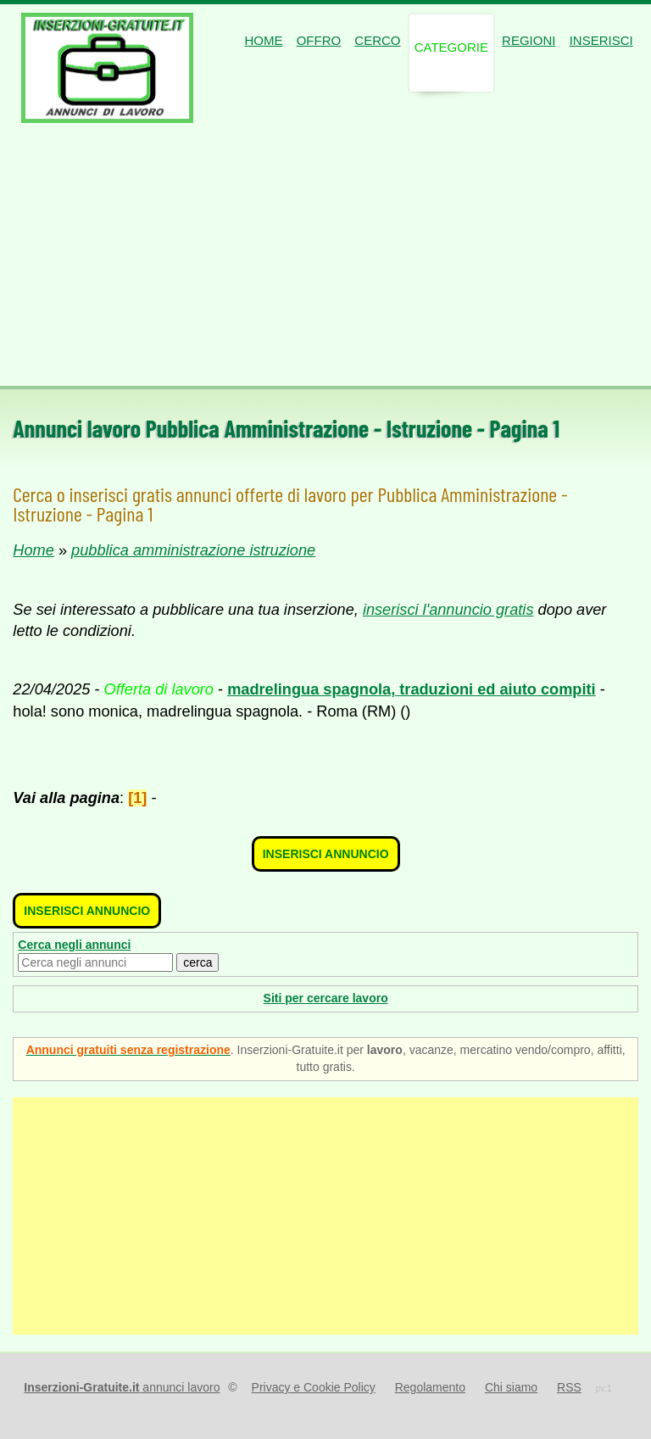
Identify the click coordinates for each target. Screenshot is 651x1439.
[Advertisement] (325, 258)
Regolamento (430, 1387)
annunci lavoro (122, 1387)
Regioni (528, 40)
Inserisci (601, 40)
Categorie (451, 47)
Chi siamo (511, 1387)
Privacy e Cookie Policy (314, 1387)
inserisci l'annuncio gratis (448, 609)
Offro (319, 40)
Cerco (377, 40)
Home (264, 40)
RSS (569, 1387)
